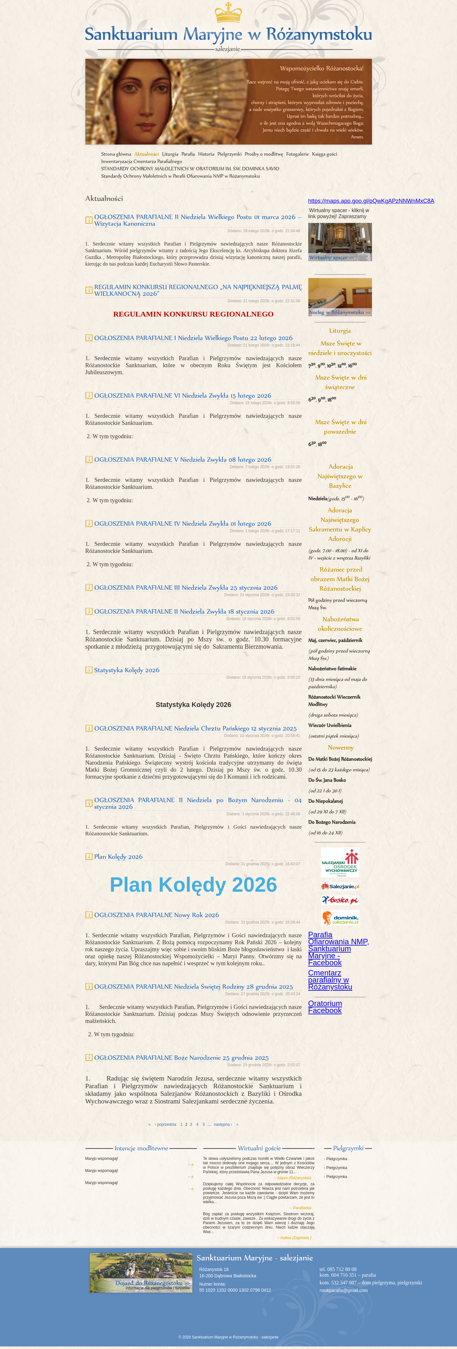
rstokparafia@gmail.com (344, 1290)
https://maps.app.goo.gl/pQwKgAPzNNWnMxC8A (371, 201)
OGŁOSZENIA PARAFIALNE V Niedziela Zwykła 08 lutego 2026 (182, 459)
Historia (206, 154)
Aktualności (146, 154)
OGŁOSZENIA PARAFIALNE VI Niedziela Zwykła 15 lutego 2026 (182, 395)
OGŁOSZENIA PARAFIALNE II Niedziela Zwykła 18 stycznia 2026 (184, 611)
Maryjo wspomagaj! (101, 1158)
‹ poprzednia (165, 1124)
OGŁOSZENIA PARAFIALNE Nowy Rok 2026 (156, 914)
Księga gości (324, 154)
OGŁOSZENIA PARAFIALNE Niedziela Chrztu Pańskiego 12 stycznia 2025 (195, 728)
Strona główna (116, 154)
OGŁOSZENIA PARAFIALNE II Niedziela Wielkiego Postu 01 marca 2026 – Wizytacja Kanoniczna (198, 220)
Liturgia (170, 154)
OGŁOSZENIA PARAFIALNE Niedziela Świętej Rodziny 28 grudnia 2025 (193, 986)
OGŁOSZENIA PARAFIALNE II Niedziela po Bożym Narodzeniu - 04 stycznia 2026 (198, 803)
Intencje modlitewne (141, 1149)
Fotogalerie (297, 154)
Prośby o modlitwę (264, 154)
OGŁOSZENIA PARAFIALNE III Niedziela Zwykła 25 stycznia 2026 (186, 587)
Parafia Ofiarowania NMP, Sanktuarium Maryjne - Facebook (338, 948)
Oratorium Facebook (325, 1007)
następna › (223, 1124)
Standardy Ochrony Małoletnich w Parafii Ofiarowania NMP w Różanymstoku (180, 176)
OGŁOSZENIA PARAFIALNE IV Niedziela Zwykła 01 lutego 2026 (182, 523)
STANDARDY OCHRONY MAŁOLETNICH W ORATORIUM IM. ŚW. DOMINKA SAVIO (190, 168)
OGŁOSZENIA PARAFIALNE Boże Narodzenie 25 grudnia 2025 (181, 1057)
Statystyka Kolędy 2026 (127, 670)
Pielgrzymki (230, 154)
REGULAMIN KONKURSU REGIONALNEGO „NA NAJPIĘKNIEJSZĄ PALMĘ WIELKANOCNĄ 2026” (198, 290)
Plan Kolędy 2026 (118, 856)
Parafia (188, 154)
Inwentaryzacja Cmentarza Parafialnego (141, 161)
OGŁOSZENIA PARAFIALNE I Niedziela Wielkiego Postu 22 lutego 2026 (193, 337)
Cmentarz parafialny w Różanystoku (330, 979)
